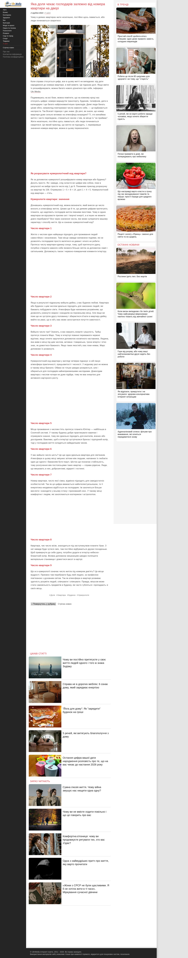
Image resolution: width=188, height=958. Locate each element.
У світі (48, 13)
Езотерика (7, 15)
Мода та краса (8, 25)
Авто (5, 10)
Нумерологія (83, 595)
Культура (6, 23)
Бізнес (5, 12)
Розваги (6, 33)
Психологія (7, 31)
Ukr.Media (35, 92)
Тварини (6, 41)
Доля (53, 595)
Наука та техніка (9, 28)
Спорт (5, 38)
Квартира (62, 595)
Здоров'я (6, 18)
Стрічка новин (64, 604)
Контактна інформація (12, 54)
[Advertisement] (70, 151)
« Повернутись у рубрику (43, 604)
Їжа (4, 20)
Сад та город (8, 36)
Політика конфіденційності (14, 57)
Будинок (72, 595)
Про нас (6, 52)
